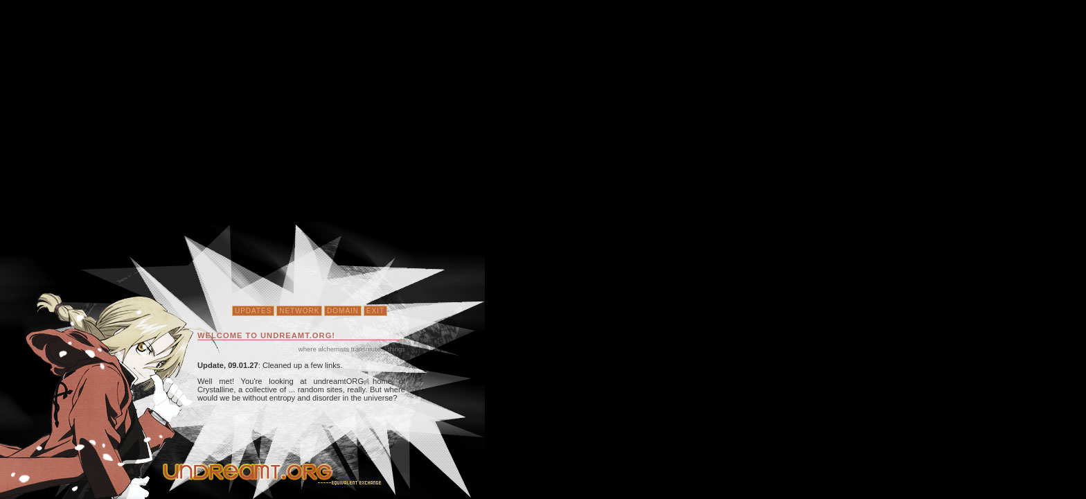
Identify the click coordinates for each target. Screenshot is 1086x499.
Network (299, 311)
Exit (375, 311)
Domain (343, 311)
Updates (253, 311)
